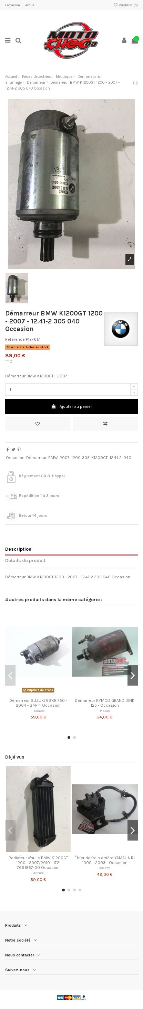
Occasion (15, 457)
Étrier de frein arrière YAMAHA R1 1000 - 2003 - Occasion (104, 860)
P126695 (38, 711)
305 (86, 457)
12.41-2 (116, 457)
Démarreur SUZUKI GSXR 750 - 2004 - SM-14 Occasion (38, 703)
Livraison (13, 5)
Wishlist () (126, 5)
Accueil (31, 5)
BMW (53, 457)
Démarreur (36, 457)
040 (127, 457)
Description (18, 549)
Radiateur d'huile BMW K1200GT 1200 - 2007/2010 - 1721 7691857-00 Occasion (38, 862)
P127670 (38, 873)
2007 (65, 457)
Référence (15, 339)
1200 (76, 457)
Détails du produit (25, 560)
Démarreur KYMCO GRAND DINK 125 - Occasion (104, 703)
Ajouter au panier (71, 406)
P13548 (105, 711)
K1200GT (99, 457)
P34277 (104, 868)
